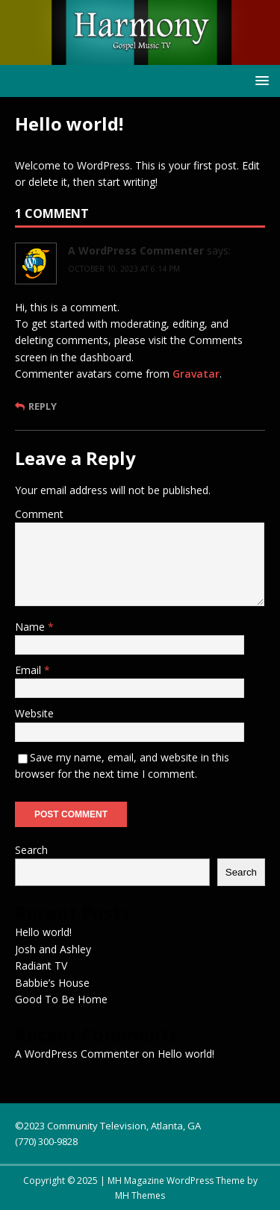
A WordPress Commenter (136, 250)
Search (31, 850)
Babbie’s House (52, 983)
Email (29, 670)
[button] (259, 80)
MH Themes (140, 1195)
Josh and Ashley (53, 949)
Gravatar (196, 374)
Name (31, 627)
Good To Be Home (61, 999)
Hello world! (43, 932)
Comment (39, 514)
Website (34, 713)
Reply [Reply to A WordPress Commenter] (42, 406)
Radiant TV (41, 965)
